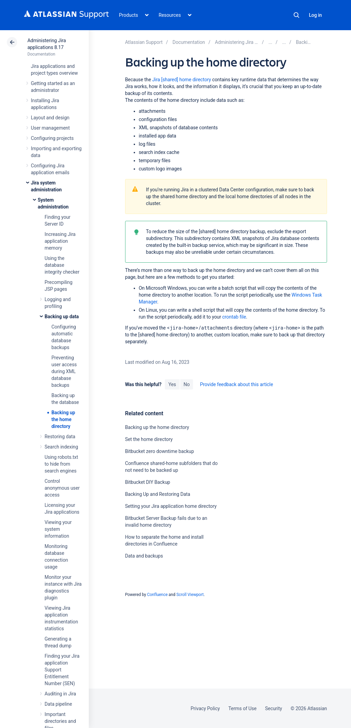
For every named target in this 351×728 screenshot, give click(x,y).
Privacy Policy (205, 708)
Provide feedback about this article (236, 384)
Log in (315, 15)
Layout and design (50, 117)
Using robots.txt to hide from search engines (61, 464)
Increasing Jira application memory (60, 241)
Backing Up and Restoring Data (157, 494)
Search (296, 15)
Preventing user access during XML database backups (64, 371)
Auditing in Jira (60, 693)
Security (273, 708)
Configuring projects (52, 138)
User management (50, 128)
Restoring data (60, 436)
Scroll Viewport (190, 594)
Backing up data (62, 316)
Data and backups (144, 556)
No (187, 384)
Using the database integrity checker (62, 265)
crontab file (234, 317)
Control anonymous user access (62, 488)
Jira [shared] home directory (181, 79)
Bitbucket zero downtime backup (159, 451)
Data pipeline (58, 704)
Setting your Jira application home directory (171, 506)
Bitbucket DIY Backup (147, 482)
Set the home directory (149, 439)
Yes (172, 384)
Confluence (157, 594)
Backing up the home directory (63, 419)
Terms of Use (242, 708)
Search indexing (61, 447)
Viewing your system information (58, 529)
